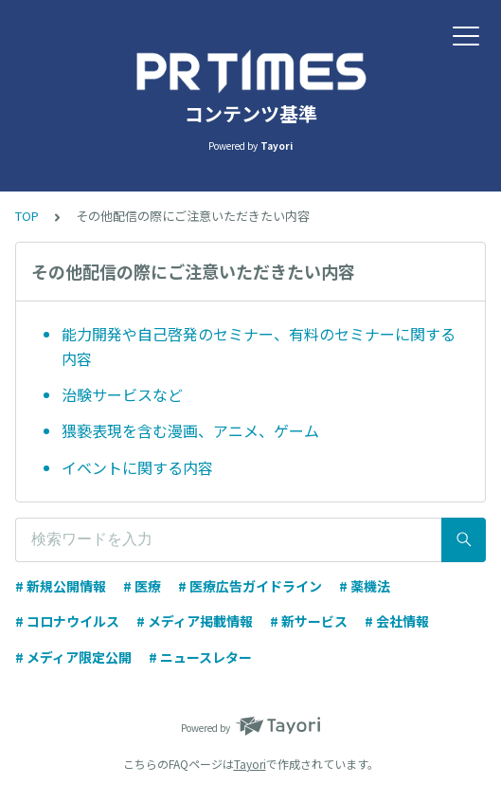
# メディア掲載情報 (194, 620)
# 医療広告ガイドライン (250, 585)
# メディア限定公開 (73, 657)
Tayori (250, 764)
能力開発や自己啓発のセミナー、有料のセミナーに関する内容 (259, 346)
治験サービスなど (122, 394)
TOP (27, 216)
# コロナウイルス (67, 620)
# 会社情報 (397, 620)
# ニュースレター (200, 657)
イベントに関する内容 (137, 467)
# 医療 (142, 585)
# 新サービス (309, 620)
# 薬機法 (364, 585)
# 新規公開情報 (60, 585)
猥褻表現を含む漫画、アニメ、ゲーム (190, 430)
